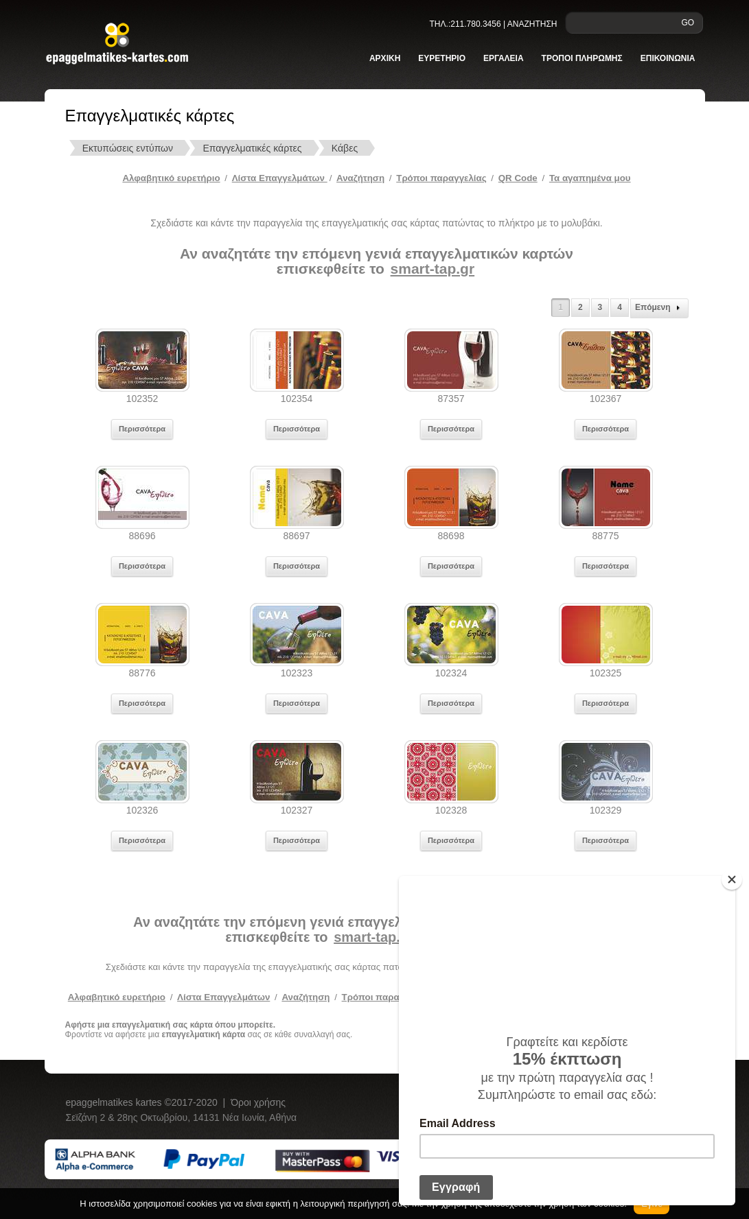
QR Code (518, 178)
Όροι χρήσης (258, 1102)
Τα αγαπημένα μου (590, 178)
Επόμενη (659, 308)
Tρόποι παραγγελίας (441, 178)
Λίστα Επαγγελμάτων (279, 178)
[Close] (732, 879)
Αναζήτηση (360, 178)
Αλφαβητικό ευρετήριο (171, 178)
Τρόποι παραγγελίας (387, 997)
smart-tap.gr (433, 268)
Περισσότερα (142, 429)
